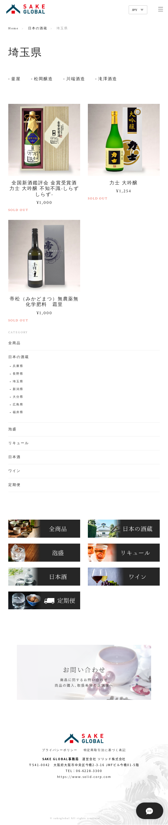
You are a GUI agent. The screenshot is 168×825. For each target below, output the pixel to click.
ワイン (14, 472)
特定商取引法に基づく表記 (105, 750)
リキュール (18, 444)
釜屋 (16, 79)
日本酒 (14, 458)
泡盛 (12, 430)
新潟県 (18, 390)
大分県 (18, 398)
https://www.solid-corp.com (84, 776)
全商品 (14, 344)
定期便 (14, 486)
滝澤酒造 (107, 79)
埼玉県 (18, 382)
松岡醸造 (43, 79)
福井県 (18, 413)
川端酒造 (75, 79)
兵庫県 (18, 367)
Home (13, 28)
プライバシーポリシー (59, 750)
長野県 (18, 375)
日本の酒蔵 (37, 28)
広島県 (18, 405)
